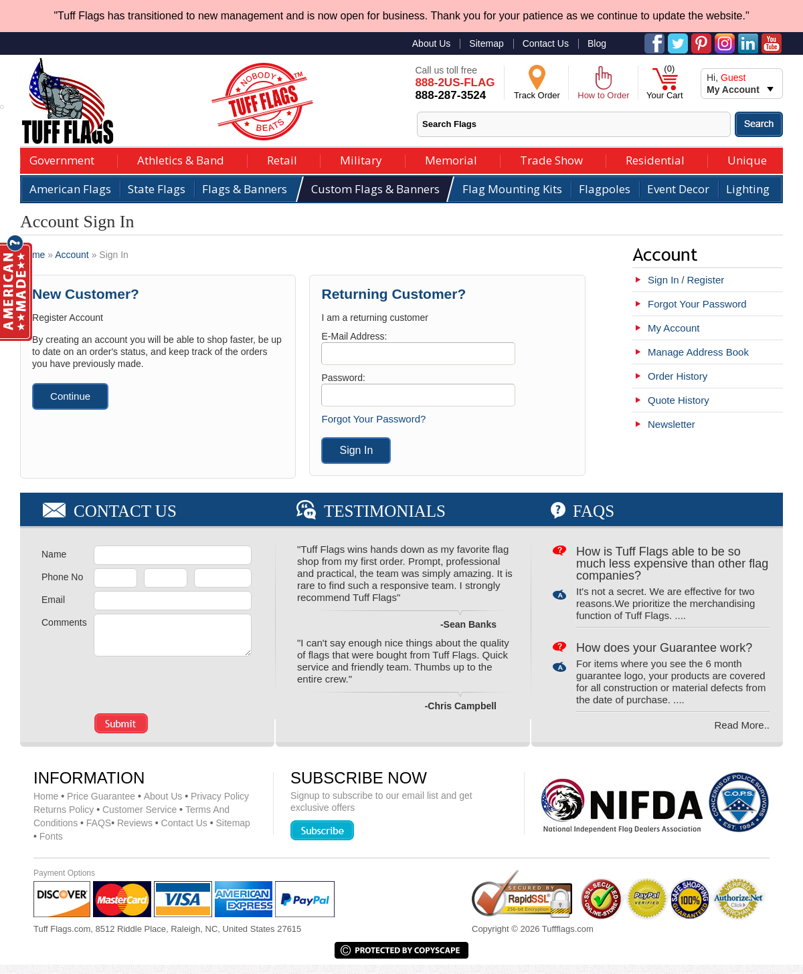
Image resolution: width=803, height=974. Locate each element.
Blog (597, 43)
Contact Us (546, 43)
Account (72, 254)
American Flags (70, 189)
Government (61, 158)
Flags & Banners (244, 189)
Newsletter (671, 424)
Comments (64, 622)
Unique (747, 158)
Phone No (62, 577)
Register (705, 279)
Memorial (451, 158)
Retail (282, 158)
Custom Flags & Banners (375, 189)
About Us (431, 43)
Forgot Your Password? (373, 418)
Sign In (663, 279)
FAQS (95, 823)
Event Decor (678, 189)
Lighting (748, 189)
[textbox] (574, 124)
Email (53, 599)
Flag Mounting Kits (512, 189)
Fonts (48, 836)
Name (53, 554)
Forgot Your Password (697, 304)
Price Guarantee (98, 796)
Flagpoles (604, 189)
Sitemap (486, 43)
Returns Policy (63, 809)
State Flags (156, 189)
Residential (655, 158)
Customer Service (137, 809)
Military (361, 158)
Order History (677, 376)
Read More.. (742, 725)
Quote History (678, 400)
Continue (70, 396)
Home (32, 254)
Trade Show (551, 158)
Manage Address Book (698, 352)
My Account (674, 328)
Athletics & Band (180, 158)
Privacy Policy (217, 796)
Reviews (132, 823)
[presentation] (173, 681)
